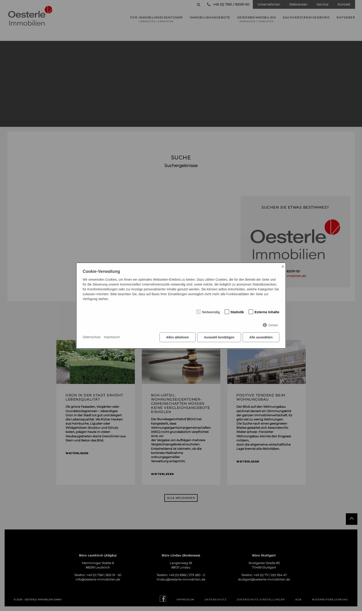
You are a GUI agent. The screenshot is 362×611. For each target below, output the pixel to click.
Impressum (112, 337)
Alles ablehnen (177, 337)
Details (273, 325)
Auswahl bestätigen (219, 337)
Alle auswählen (261, 337)
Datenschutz (92, 337)
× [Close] (282, 266)
